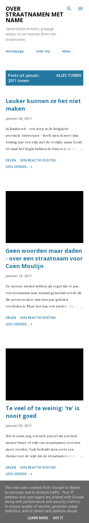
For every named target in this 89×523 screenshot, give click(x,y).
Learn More (38, 518)
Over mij (43, 51)
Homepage (15, 51)
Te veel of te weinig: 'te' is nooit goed (43, 411)
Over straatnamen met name (34, 14)
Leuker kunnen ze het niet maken (43, 104)
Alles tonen (68, 75)
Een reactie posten (38, 160)
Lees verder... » (19, 166)
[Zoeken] (69, 8)
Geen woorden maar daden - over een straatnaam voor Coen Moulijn (44, 258)
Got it (58, 518)
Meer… (67, 51)
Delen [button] (11, 160)
